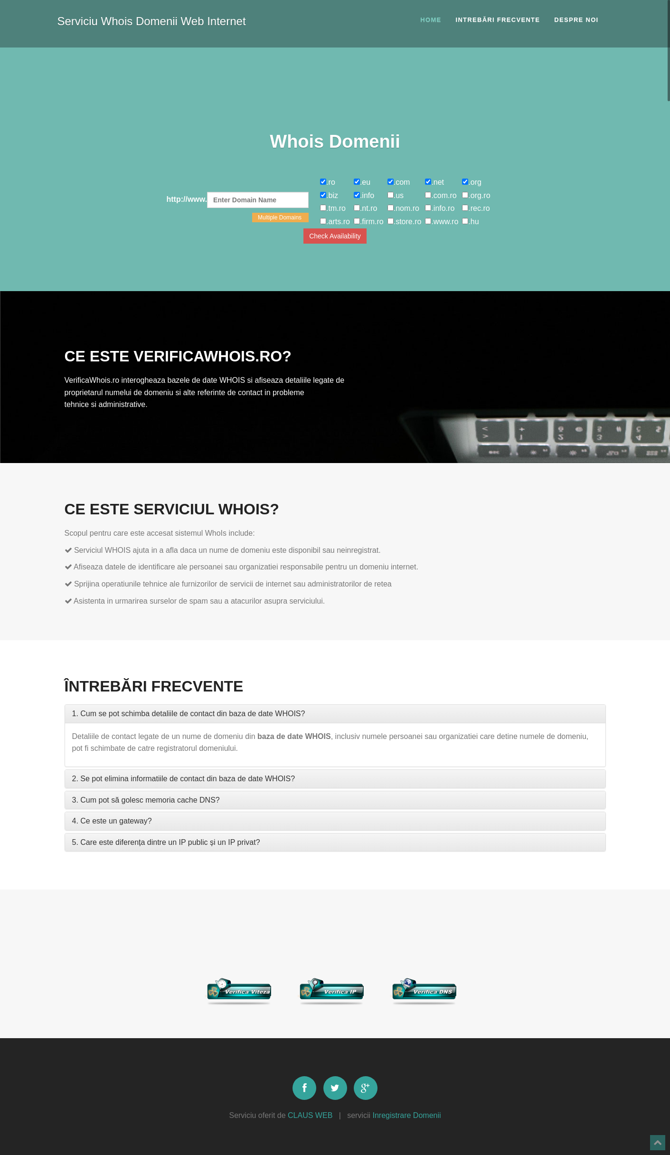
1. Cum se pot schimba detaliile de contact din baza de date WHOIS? (188, 714)
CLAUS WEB (310, 1115)
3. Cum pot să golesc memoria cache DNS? (146, 800)
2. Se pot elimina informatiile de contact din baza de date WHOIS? (183, 779)
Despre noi (576, 19)
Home (430, 19)
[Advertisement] (335, 87)
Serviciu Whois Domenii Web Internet (151, 19)
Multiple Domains (280, 217)
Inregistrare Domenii (406, 1115)
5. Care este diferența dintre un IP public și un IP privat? (166, 842)
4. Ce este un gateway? (112, 821)
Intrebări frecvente (497, 19)
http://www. (238, 200)
